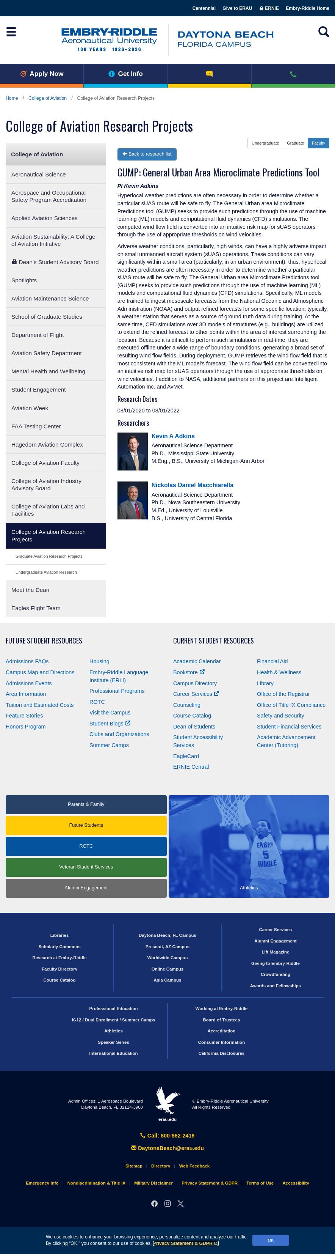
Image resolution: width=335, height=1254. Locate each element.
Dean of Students (194, 727)
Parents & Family (86, 804)
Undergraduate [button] (265, 143)
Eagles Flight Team (36, 608)
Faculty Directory (59, 969)
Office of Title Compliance (291, 705)
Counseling (186, 705)
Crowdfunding (275, 974)
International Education (113, 1053)
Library (265, 683)
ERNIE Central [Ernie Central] (191, 767)
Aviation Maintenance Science (50, 298)
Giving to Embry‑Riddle (275, 963)
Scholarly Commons (59, 946)
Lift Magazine (275, 952)
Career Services (196, 694)
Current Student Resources (213, 640)
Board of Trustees (221, 1020)
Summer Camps (109, 745)
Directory (161, 1166)
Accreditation (222, 1031)
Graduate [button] (295, 143)
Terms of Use (260, 1183)
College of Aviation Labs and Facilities (48, 510)
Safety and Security (280, 716)
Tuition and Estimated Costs (40, 705)
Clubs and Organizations (119, 734)
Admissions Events (29, 683)
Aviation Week (29, 408)
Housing (99, 661)
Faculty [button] (318, 143)
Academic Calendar (197, 661)
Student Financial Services (289, 727)
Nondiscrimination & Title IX (96, 1183)
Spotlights (24, 280)
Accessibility (295, 1183)
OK (271, 1240)
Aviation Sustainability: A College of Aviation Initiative (53, 240)
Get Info (125, 73)
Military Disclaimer (153, 1183)
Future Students (86, 825)
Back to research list (147, 154)
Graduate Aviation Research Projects (49, 556)
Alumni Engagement (86, 888)
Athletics (113, 1031)
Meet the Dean (30, 590)
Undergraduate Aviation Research (46, 572)
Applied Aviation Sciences (44, 218)
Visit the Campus (110, 713)
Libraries (59, 935)
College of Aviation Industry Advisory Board (46, 484)
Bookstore (189, 672)
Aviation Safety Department (46, 353)
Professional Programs (117, 691)
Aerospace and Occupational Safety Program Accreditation (48, 196)
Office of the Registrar (283, 694)
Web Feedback (194, 1166)
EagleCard (186, 756)
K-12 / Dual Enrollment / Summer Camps (113, 1020)
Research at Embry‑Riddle (59, 957)
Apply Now (42, 73)
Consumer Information (221, 1042)
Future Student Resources (44, 640)
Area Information (26, 694)
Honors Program (26, 727)
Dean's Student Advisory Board (55, 262)
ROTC (97, 702)
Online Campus (167, 969)
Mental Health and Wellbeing (48, 371)
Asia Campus (168, 980)
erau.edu (167, 1103)
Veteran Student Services (86, 867)
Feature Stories (24, 716)
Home (12, 98)
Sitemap (133, 1166)
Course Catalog (192, 716)
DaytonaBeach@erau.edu (167, 1148)
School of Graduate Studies (46, 316)
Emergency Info (42, 1183)
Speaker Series (113, 1042)
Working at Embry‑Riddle (221, 1008)
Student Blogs (109, 724)
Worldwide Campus (167, 957)
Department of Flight (37, 335)
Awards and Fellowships (275, 985)
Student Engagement (38, 389)
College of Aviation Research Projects (48, 535)
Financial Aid (272, 661)
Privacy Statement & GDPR (186, 1243)
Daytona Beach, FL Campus (167, 935)
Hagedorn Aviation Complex (47, 444)
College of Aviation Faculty (45, 462)
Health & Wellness (279, 672)
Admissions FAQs (27, 661)
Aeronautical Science (38, 174)
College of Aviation (47, 98)
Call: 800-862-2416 (167, 1136)
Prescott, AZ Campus (167, 946)
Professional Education (113, 1008)
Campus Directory (195, 683)
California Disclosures (222, 1053)
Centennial (204, 8)
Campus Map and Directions (40, 672)
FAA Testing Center (36, 426)
